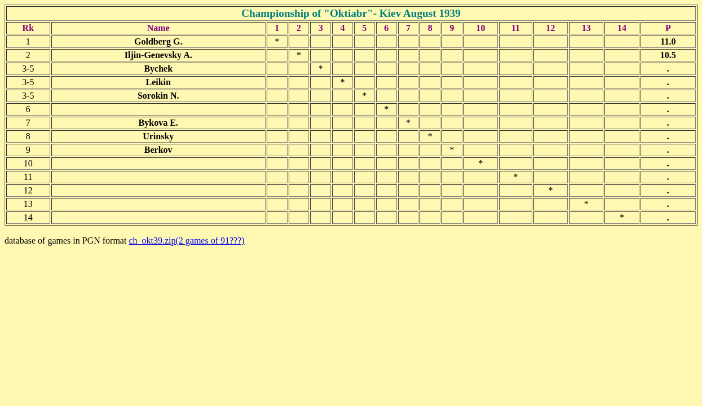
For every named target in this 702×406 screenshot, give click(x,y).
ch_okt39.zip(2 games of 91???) (186, 240)
